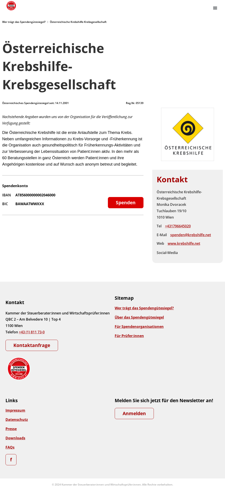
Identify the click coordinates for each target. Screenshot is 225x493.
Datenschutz (16, 419)
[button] (215, 8)
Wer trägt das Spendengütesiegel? (23, 22)
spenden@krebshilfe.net (190, 234)
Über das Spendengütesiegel (139, 317)
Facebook (184, 252)
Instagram (194, 252)
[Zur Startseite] (10, 5)
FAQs (10, 447)
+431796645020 (178, 226)
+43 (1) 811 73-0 (32, 332)
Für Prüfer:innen (129, 335)
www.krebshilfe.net (184, 243)
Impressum (15, 410)
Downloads (15, 438)
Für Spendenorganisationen (139, 326)
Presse (11, 428)
